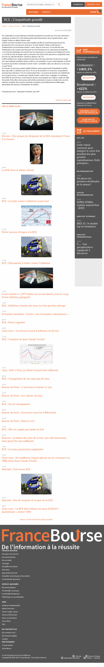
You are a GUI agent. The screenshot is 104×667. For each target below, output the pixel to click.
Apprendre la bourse (9, 573)
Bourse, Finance (14, 26)
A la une (77, 656)
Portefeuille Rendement (11, 594)
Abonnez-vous (93, 4)
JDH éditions (6, 648)
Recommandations (9, 587)
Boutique (33, 12)
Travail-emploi (7, 645)
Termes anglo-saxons (10, 612)
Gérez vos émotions (9, 618)
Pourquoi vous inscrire (10, 554)
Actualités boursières (10, 566)
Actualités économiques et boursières (16, 576)
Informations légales (9, 636)
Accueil (4, 26)
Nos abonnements (8, 557)
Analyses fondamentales (11, 605)
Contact (46, 12)
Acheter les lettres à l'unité (88, 120)
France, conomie (92, 658)
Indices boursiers (8, 608)
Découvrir (88, 78)
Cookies (5, 639)
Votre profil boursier (9, 615)
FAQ (3, 624)
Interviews (6, 570)
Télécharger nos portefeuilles (13, 597)
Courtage (5, 563)
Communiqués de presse (11, 579)
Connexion (78, 4)
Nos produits (7, 560)
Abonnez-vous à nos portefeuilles (88, 112)
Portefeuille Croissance (10, 591)
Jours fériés (6, 621)
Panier (95, 11)
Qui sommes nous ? (9, 632)
